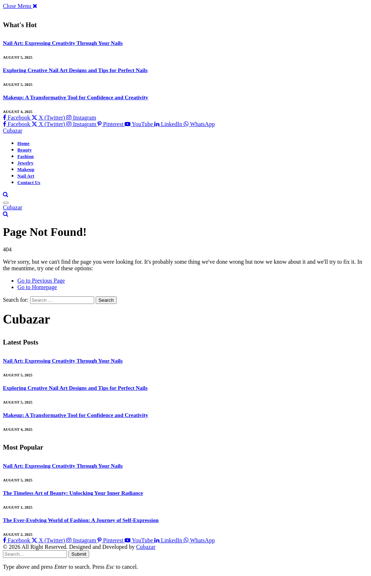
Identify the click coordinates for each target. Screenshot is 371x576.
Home (23, 143)
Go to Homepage (37, 287)
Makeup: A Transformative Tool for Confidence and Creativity (75, 97)
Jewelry (25, 163)
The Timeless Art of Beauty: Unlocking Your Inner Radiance (73, 493)
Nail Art (25, 176)
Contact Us (28, 182)
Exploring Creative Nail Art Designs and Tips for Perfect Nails (75, 70)
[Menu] (6, 203)
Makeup (25, 169)
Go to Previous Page (41, 280)
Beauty (24, 150)
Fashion (25, 156)
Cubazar (145, 547)
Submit (78, 554)
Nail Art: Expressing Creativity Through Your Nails (63, 43)
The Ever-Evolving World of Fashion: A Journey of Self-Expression (81, 520)
